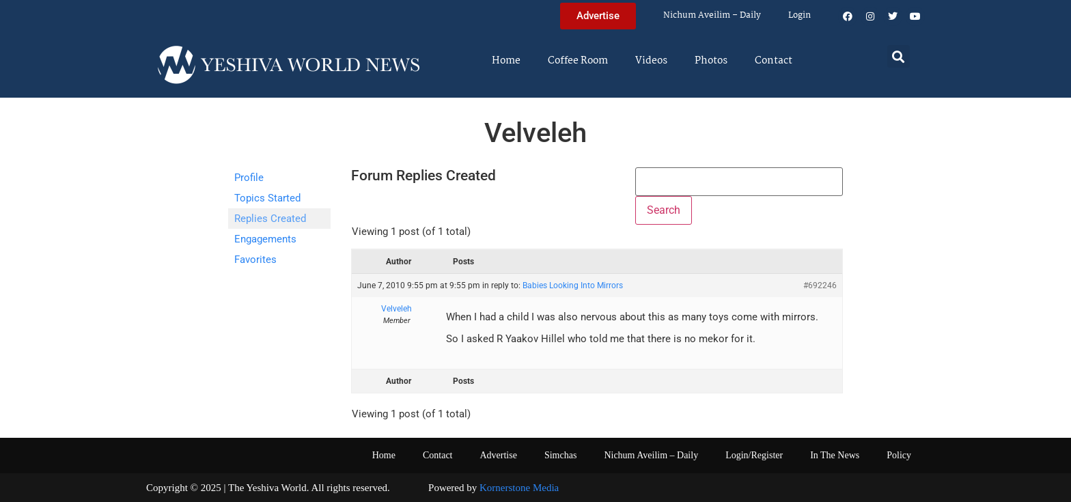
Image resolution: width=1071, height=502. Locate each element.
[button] (898, 56)
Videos (651, 61)
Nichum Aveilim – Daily (712, 15)
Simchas (560, 455)
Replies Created (270, 218)
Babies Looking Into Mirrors (573, 285)
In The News (834, 455)
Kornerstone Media (519, 487)
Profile (249, 177)
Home (506, 61)
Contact (773, 61)
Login (799, 15)
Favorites (255, 259)
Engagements (265, 239)
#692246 (820, 285)
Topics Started (267, 198)
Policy (899, 455)
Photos (711, 61)
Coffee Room (578, 61)
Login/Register (754, 455)
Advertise (497, 455)
